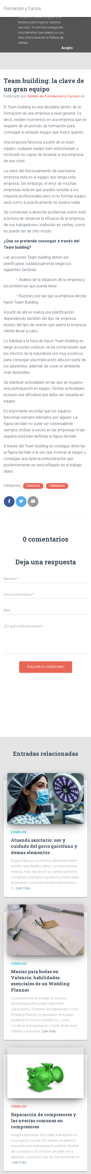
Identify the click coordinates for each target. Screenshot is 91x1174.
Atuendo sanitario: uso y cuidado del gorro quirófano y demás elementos (44, 846)
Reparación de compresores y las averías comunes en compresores (43, 1121)
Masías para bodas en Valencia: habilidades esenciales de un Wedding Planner (40, 981)
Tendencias (57, 486)
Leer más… (24, 888)
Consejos (33, 486)
